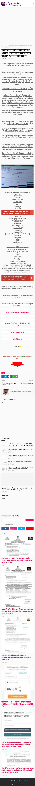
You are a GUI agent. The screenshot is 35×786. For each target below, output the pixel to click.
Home (2, 45)
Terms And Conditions (15, 781)
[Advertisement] (17, 25)
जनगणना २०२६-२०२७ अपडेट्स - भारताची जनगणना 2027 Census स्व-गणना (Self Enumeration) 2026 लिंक (20, 456)
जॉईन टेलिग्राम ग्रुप (17, 339)
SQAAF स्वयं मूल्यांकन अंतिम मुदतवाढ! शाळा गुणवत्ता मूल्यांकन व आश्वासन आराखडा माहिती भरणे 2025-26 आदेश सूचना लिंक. (17, 488)
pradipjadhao (4, 58)
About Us (13, 780)
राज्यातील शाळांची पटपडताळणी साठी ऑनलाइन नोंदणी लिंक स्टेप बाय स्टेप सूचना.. (20, 462)
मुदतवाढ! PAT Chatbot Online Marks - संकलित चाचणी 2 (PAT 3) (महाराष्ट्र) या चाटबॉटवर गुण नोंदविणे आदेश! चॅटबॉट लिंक (20, 468)
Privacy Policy (25, 780)
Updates (6, 45)
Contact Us (19, 780)
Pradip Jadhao (21, 784)
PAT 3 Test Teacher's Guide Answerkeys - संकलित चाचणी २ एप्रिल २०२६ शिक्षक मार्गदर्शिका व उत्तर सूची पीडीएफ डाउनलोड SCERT (20, 444)
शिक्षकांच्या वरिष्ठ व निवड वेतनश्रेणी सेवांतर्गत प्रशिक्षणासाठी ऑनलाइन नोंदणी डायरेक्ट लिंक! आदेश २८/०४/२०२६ (20, 450)
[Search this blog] (13, 520)
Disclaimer (23, 781)
